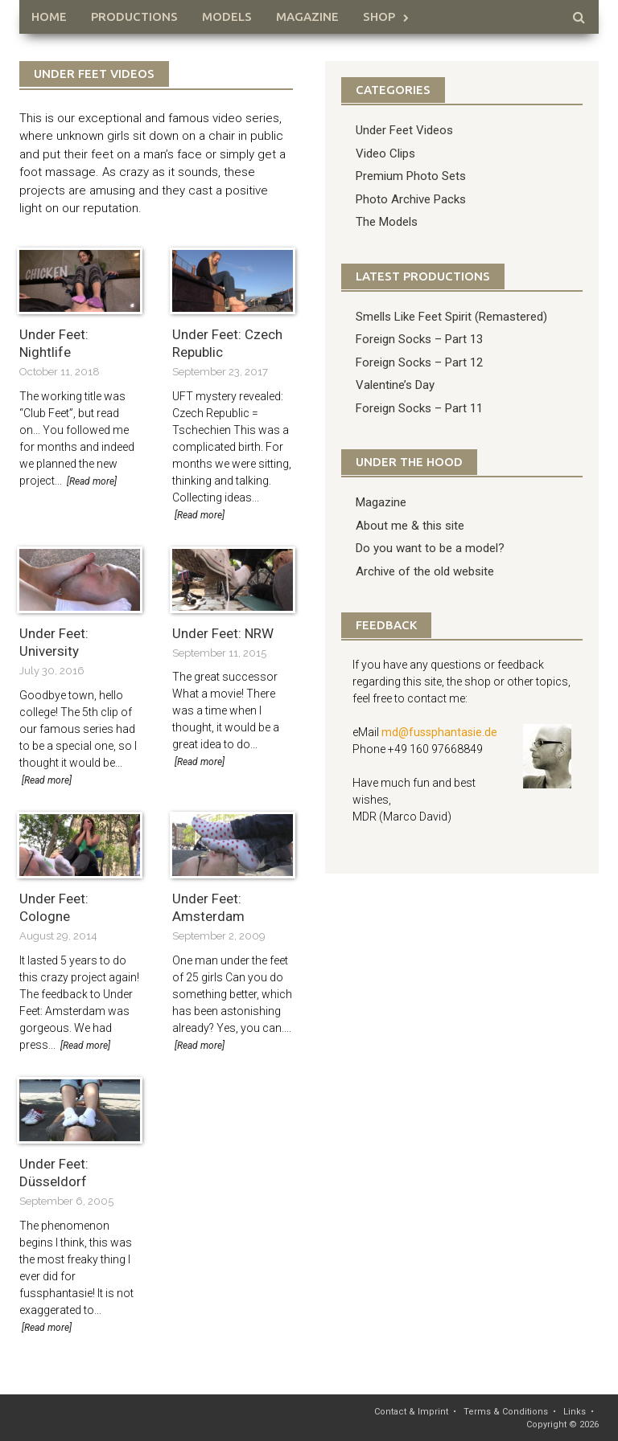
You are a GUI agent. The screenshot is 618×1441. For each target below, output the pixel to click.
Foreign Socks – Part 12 (419, 362)
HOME (49, 16)
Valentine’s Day (395, 385)
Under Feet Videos (404, 130)
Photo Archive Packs (411, 199)
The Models (387, 222)
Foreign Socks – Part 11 (419, 408)
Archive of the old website (425, 571)
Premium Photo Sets (411, 176)
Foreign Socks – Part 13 (419, 339)
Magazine (307, 16)
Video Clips (385, 153)
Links (574, 1411)
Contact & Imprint (411, 1411)
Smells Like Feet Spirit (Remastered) (451, 316)
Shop (379, 16)
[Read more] (92, 481)
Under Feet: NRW (223, 633)
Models (227, 16)
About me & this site (410, 525)
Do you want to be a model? (430, 548)
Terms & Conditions (506, 1411)
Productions (134, 16)
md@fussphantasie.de (439, 732)
